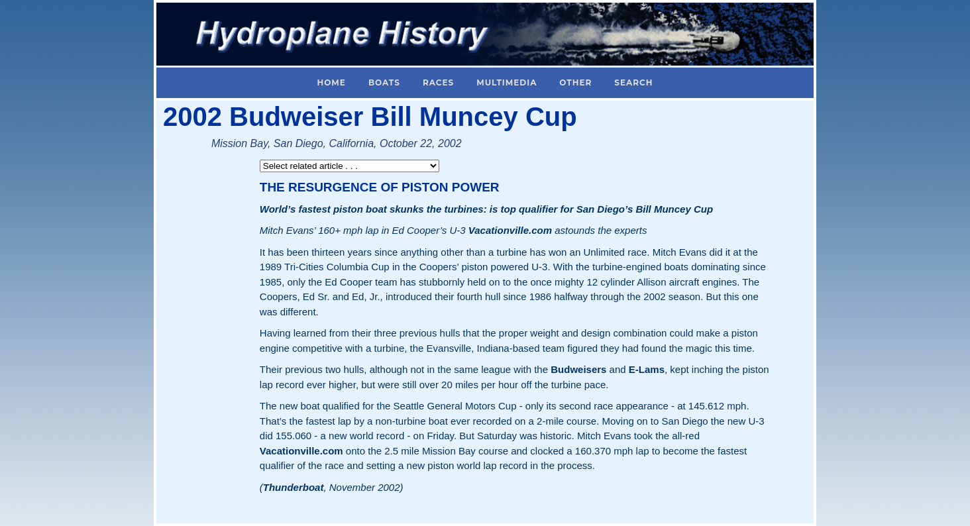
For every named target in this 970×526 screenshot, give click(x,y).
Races (438, 82)
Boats (384, 82)
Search (633, 82)
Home (331, 82)
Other (575, 82)
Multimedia (506, 82)
